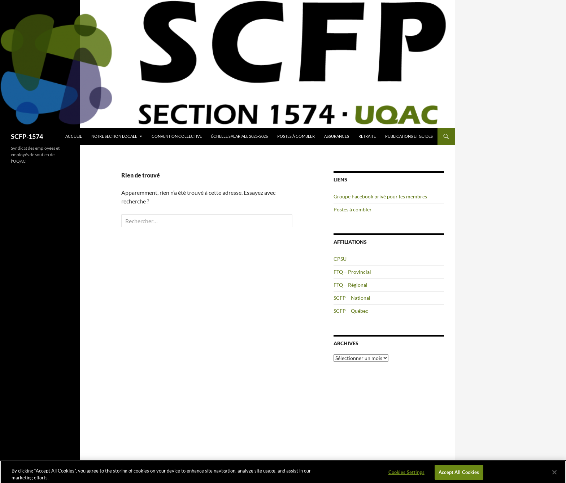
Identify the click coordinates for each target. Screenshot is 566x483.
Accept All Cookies (459, 473)
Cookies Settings (406, 473)
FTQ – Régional (350, 285)
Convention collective (177, 136)
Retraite (367, 136)
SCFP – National (352, 298)
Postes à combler (296, 136)
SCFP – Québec (351, 311)
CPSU (340, 259)
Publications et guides (409, 136)
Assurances (336, 136)
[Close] (554, 474)
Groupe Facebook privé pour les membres (380, 196)
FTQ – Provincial (352, 272)
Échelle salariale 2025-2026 (239, 136)
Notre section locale (114, 136)
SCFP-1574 (27, 136)
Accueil (73, 136)
